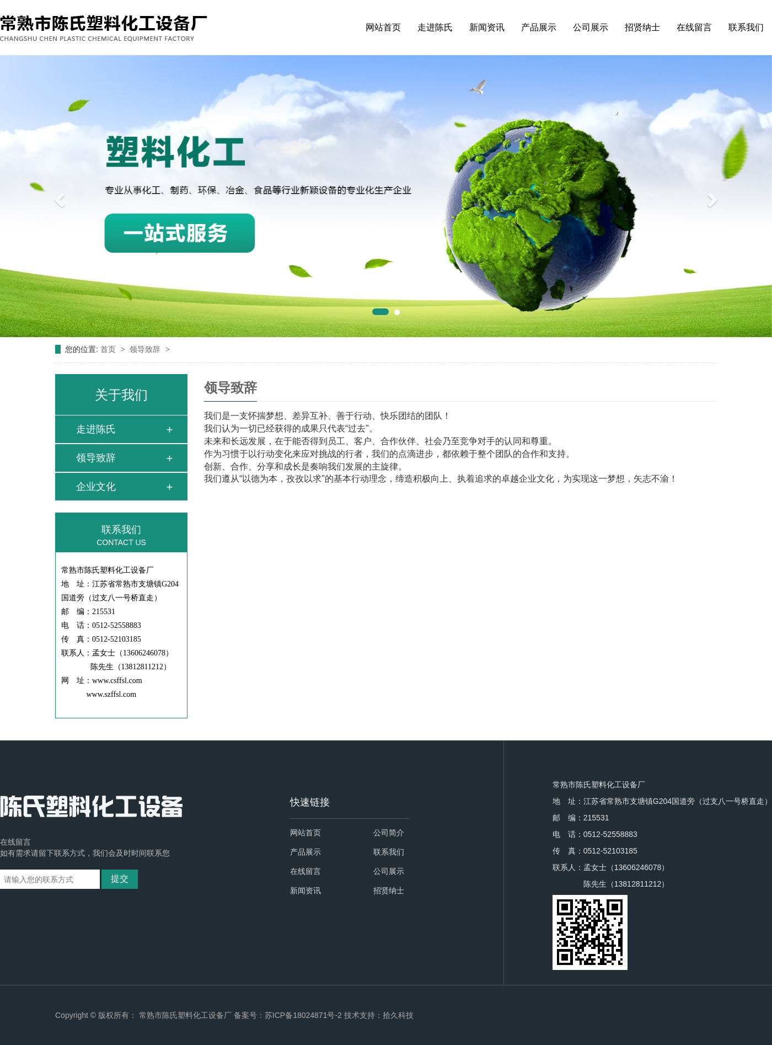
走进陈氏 (435, 27)
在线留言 (694, 27)
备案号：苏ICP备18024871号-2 (288, 1015)
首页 (109, 349)
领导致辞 (146, 349)
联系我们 (746, 27)
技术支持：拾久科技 (379, 1015)
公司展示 (590, 27)
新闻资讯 (487, 27)
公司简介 (388, 832)
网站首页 (383, 27)
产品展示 (538, 27)
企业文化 (96, 486)
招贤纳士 (642, 27)
